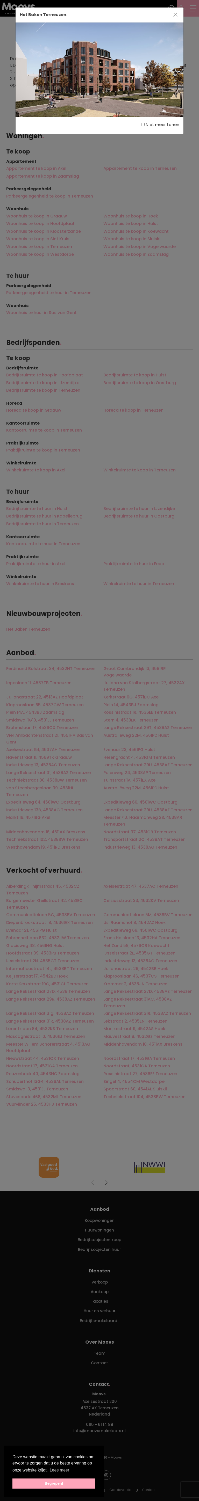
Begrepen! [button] (54, 1483)
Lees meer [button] (59, 1470)
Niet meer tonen (160, 125)
